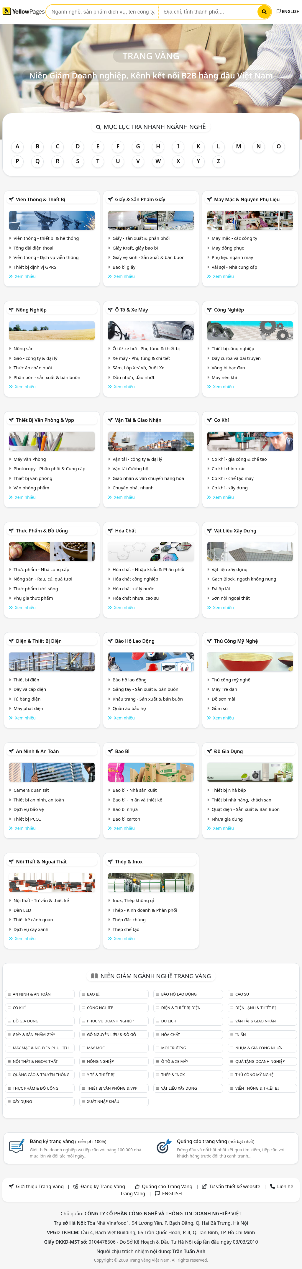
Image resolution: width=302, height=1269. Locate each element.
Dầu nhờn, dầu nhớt (134, 377)
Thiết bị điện (26, 680)
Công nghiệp (229, 309)
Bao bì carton (126, 819)
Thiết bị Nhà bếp (229, 790)
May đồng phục (228, 248)
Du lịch (168, 1021)
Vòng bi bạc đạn (228, 367)
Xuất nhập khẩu (103, 1101)
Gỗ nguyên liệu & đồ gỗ (111, 1034)
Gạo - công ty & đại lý (36, 358)
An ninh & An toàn (37, 751)
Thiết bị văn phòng (33, 478)
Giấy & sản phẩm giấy (140, 199)
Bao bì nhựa (125, 809)
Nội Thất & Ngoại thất (41, 861)
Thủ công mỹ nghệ (236, 641)
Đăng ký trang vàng (68, 1141)
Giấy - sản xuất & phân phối (141, 238)
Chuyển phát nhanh (133, 488)
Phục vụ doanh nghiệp (110, 1021)
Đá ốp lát (221, 588)
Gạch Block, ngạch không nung (244, 579)
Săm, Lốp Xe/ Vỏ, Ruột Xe (138, 367)
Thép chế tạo (126, 929)
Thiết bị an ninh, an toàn (39, 800)
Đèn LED (22, 910)
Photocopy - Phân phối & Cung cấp (50, 468)
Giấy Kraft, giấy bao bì (135, 248)
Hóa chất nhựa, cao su (136, 598)
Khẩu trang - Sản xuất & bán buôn (148, 699)
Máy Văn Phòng (30, 459)
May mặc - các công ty (234, 238)
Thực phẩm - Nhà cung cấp (41, 569)
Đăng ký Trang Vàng (103, 1186)
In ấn (240, 1034)
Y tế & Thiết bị (100, 1074)
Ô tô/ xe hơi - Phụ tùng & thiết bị (146, 348)
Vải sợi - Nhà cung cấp (234, 267)
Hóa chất (125, 530)
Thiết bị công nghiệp (233, 348)
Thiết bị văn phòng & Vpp (45, 420)
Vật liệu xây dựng (235, 530)
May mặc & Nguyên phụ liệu (247, 199)
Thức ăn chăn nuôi (33, 367)
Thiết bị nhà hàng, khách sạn (241, 800)
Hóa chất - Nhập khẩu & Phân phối (148, 569)
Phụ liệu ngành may (232, 257)
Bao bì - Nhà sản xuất (135, 790)
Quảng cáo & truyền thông (41, 1074)
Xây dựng (22, 1101)
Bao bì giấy (124, 267)
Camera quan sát (31, 790)
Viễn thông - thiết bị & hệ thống (46, 238)
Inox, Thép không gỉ (133, 900)
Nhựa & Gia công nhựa (258, 1047)
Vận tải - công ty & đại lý (137, 459)
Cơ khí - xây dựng (230, 488)
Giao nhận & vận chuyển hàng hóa (148, 478)
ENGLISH (288, 11)
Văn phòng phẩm (31, 488)
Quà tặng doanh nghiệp (260, 1061)
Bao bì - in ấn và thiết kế (137, 800)
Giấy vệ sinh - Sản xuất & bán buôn (149, 257)
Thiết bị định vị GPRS (35, 267)
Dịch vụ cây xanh (31, 929)
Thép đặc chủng (129, 919)
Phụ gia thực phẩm (33, 598)
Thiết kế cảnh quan (33, 919)
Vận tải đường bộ (130, 468)
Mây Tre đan (224, 689)
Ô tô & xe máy (131, 309)
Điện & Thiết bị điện (39, 641)
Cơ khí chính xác (228, 468)
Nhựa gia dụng (227, 819)
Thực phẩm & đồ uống (42, 530)
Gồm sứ (220, 708)
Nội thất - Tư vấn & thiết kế (41, 900)
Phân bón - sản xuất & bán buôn (47, 377)
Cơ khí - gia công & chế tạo (239, 459)
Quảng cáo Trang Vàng (167, 1186)
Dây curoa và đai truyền (236, 358)
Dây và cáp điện (30, 689)
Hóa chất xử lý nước (133, 588)
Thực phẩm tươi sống (36, 588)
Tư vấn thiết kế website (235, 1186)
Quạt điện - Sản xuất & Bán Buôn (246, 809)
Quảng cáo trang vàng (215, 1141)
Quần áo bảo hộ (129, 708)
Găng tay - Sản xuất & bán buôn (145, 689)
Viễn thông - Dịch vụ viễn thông (46, 257)
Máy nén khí (224, 377)
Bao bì (122, 751)
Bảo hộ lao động (135, 641)
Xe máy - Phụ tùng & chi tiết (141, 358)
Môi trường (173, 1047)
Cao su (242, 994)
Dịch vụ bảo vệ (29, 809)
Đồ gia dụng (228, 751)
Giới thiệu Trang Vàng (40, 1186)
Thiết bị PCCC (27, 819)
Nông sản (24, 348)
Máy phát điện (28, 708)
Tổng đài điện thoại (33, 248)
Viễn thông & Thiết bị (40, 199)
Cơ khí (221, 420)
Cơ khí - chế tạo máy (233, 478)
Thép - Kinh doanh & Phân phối (145, 910)
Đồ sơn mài (223, 699)
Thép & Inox (129, 861)
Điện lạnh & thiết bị (255, 1007)
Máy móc (96, 1047)
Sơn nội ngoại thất (231, 598)
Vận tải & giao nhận (138, 420)
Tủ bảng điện (27, 699)
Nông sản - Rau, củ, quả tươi (43, 579)
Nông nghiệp (31, 309)
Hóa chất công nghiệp (135, 579)
